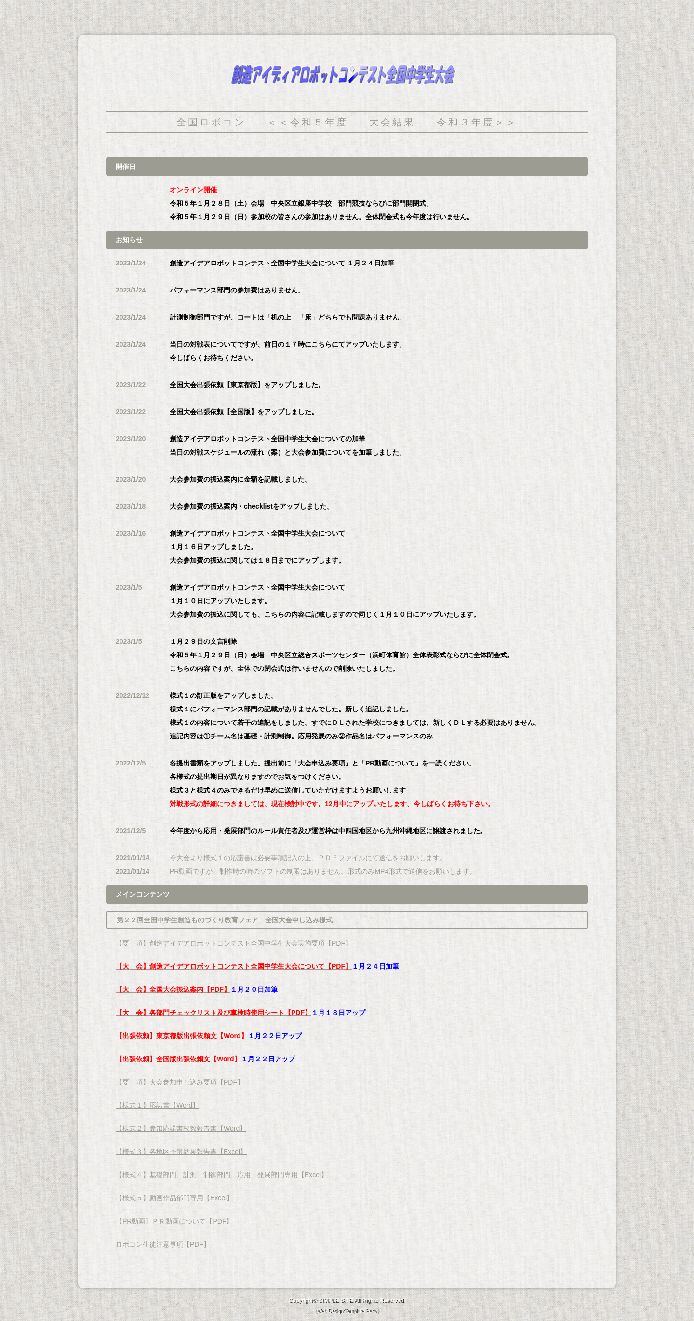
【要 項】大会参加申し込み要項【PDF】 (180, 1082)
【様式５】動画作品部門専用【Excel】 (174, 1198)
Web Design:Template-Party (347, 1311)
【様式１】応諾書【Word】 (157, 1105)
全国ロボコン (211, 122)
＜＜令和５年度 (307, 122)
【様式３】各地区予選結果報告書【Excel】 (181, 1151)
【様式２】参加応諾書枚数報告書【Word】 (181, 1128)
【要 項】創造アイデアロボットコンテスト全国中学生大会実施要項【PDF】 (234, 943)
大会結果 (392, 122)
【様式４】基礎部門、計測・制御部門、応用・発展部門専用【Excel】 (222, 1175)
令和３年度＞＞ (477, 122)
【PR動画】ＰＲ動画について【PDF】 (174, 1221)
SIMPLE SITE (336, 1300)
